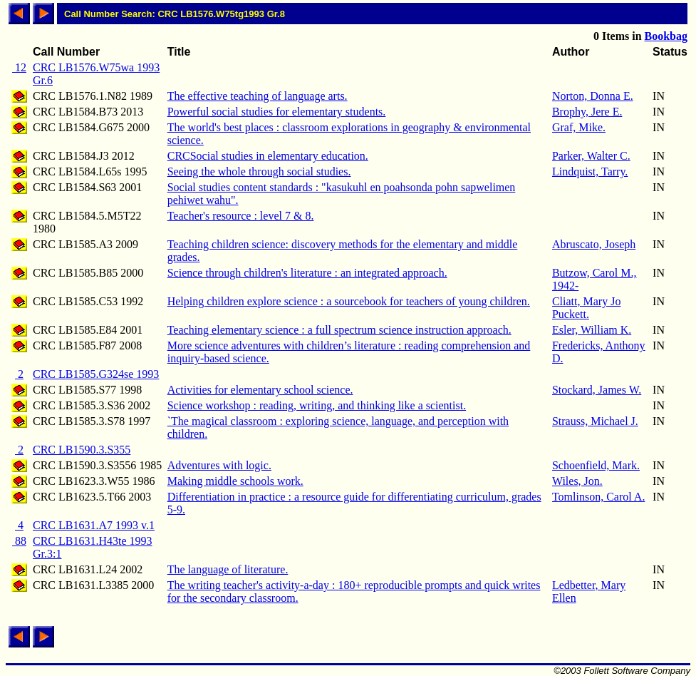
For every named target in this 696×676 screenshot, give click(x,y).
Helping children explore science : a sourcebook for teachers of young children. (348, 301)
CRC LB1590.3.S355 (81, 450)
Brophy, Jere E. (587, 112)
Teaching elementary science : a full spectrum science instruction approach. (339, 330)
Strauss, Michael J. (595, 421)
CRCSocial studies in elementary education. (267, 156)
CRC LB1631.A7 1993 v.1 (94, 525)
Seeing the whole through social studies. (259, 171)
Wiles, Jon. (577, 481)
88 (19, 541)
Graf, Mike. (579, 127)
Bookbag (666, 36)
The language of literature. (228, 569)
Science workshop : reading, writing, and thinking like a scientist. (316, 405)
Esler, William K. (591, 330)
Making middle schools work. (235, 481)
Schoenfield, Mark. (596, 465)
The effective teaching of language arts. (257, 96)
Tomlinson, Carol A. (598, 497)
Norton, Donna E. (592, 96)
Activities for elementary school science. (260, 390)
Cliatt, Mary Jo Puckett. (586, 307)
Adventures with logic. (219, 465)
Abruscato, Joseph (593, 244)
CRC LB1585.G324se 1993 (96, 374)
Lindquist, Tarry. (590, 171)
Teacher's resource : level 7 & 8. (240, 216)
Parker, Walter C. (591, 156)
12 (19, 67)
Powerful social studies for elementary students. (276, 112)
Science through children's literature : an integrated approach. (307, 273)
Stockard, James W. (596, 390)
